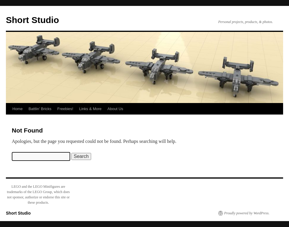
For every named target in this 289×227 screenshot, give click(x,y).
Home (17, 109)
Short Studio (32, 20)
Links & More (90, 109)
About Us (115, 109)
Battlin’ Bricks (40, 109)
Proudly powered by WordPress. (247, 213)
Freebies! (65, 109)
